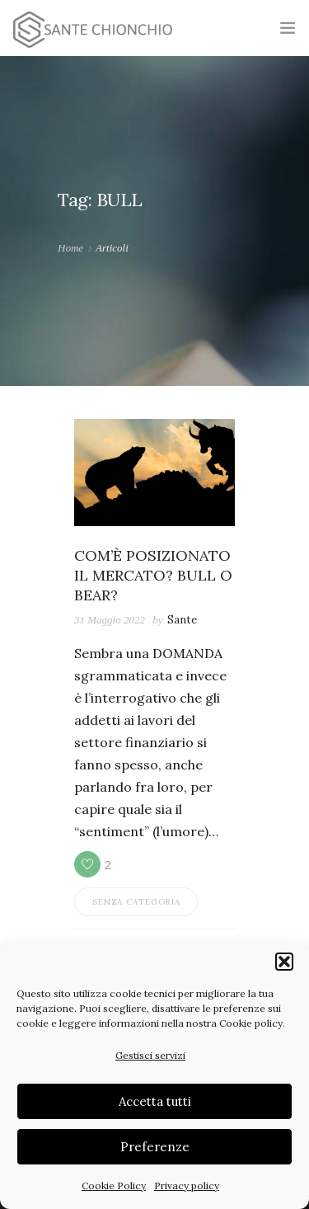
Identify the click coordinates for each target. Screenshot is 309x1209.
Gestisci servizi (150, 1055)
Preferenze (155, 1147)
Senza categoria (136, 901)
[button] (284, 961)
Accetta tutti (155, 1101)
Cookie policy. (252, 1023)
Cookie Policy (114, 1185)
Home (70, 248)
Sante (182, 620)
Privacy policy (186, 1185)
